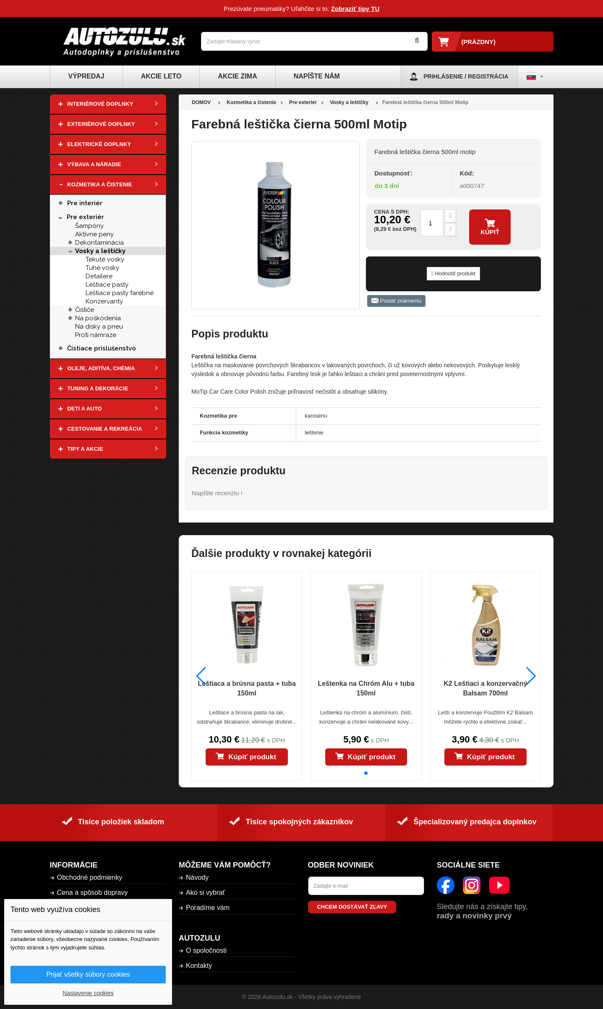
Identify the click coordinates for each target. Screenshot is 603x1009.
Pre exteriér (85, 217)
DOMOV (201, 102)
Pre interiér (84, 203)
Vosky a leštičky (100, 251)
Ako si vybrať (205, 892)
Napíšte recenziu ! (217, 493)
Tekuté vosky (105, 259)
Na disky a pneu (99, 326)
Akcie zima (237, 76)
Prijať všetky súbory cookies (88, 974)
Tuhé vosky (102, 268)
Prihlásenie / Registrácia (465, 76)
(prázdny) (478, 41)
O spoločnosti (206, 950)
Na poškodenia (98, 318)
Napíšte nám (317, 76)
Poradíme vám (208, 907)
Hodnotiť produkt (453, 273)
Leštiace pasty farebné (120, 293)
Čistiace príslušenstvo (101, 348)
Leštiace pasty (107, 284)
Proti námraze (95, 335)
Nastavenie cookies (88, 993)
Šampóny (89, 226)
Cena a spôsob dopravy (92, 892)
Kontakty (199, 965)
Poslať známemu (396, 301)
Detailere (99, 276)
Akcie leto (161, 76)
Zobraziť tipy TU (355, 8)
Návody (197, 877)
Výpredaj (86, 76)
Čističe (84, 310)
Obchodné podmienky (90, 877)
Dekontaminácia (99, 242)
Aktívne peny (94, 234)
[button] (366, 773)
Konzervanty (104, 301)
